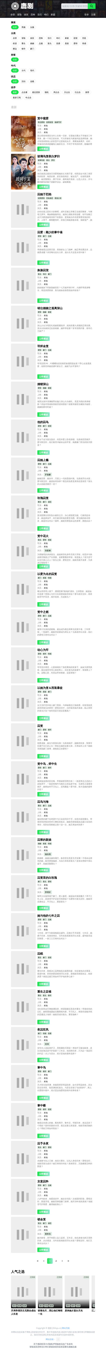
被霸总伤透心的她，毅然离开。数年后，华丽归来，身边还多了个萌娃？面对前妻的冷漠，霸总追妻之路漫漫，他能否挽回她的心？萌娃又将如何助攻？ (64, 1125)
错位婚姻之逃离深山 (50, 308)
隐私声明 (53, 1344)
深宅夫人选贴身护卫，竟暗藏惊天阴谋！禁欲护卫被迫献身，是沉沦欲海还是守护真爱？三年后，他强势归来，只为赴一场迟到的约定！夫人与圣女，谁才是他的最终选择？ (64, 1051)
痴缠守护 (58, 122)
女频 (32, 27)
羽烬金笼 (43, 346)
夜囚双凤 (43, 1029)
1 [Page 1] (49, 1261)
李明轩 (48, 892)
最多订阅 (17, 97)
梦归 (53, 160)
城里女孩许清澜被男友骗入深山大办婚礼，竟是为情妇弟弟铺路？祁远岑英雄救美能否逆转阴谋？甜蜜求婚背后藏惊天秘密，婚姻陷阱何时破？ (64, 404)
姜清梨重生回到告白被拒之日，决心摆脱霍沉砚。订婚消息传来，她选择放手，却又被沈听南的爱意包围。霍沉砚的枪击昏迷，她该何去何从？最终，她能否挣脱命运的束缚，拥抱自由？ (64, 518)
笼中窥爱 (43, 118)
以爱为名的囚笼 (47, 574)
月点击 (67, 92)
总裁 (41, 43)
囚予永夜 (43, 1143)
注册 (93, 14)
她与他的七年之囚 (48, 915)
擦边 (15, 48)
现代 (32, 70)
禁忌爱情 (41, 122)
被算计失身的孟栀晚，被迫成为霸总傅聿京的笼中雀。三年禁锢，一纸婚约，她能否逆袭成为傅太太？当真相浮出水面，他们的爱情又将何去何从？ (64, 632)
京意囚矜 (43, 1181)
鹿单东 (48, 1233)
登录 (86, 14)
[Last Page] (68, 1261)
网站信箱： (53, 1339)
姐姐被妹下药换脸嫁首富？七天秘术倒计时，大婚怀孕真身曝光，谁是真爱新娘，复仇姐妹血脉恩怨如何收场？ (63, 289)
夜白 (48, 160)
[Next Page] (62, 1261)
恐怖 (33, 14)
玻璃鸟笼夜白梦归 (48, 156)
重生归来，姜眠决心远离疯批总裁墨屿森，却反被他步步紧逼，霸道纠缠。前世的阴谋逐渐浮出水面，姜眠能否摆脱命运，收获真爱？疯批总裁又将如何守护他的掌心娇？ (64, 974)
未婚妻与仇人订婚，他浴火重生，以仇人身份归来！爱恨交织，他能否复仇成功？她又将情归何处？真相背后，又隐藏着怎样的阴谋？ (64, 1163)
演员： (40, 132)
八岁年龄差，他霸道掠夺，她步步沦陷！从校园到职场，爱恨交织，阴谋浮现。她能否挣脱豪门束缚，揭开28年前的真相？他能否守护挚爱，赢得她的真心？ (64, 1201)
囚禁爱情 (41, 198)
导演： (40, 125)
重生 (23, 43)
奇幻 (46, 14)
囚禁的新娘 (44, 840)
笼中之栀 (43, 612)
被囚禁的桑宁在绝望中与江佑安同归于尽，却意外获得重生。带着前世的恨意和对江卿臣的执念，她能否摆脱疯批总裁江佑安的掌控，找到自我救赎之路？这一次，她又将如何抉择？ (64, 822)
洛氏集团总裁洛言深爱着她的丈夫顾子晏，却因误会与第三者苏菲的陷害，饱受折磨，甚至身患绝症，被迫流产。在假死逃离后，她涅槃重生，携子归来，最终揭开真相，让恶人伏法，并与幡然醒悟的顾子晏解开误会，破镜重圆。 (64, 177)
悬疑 (67, 43)
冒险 (19, 14)
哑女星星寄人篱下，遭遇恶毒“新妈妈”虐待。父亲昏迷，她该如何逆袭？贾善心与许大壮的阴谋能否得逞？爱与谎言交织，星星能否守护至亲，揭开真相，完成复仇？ (64, 594)
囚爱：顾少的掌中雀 (50, 232)
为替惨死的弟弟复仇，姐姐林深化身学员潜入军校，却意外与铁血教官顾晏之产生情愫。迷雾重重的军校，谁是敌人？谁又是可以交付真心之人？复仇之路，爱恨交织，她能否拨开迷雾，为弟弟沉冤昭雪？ (64, 558)
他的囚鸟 (43, 422)
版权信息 (61, 1344)
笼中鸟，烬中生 (47, 764)
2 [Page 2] (56, 1261)
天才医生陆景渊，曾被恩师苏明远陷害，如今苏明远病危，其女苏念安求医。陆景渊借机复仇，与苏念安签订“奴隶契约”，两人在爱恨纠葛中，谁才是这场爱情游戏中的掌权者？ (64, 1087)
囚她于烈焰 (44, 194)
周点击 (56, 92)
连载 (32, 81)
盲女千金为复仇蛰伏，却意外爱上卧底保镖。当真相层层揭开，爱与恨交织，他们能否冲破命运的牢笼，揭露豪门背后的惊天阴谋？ (64, 442)
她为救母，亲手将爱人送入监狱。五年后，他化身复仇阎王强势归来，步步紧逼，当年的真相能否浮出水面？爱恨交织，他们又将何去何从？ (64, 1240)
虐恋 (49, 502)
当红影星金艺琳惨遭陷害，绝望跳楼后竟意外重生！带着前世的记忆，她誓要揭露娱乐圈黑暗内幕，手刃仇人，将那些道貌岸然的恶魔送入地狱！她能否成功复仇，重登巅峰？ (64, 1011)
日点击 (78, 92)
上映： (40, 129)
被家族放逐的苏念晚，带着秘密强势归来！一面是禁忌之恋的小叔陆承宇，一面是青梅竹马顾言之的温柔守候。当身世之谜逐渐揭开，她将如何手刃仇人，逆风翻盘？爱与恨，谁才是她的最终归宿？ (64, 785)
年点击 (28, 97)
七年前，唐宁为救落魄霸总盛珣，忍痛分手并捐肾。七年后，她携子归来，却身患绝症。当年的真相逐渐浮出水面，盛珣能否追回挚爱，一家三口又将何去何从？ (64, 936)
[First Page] (37, 1261)
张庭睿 (48, 550)
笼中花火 (43, 536)
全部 (12, 14)
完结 (23, 81)
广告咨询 (69, 1344)
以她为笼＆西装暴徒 (50, 688)
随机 (47, 92)
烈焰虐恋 (49, 198)
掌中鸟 (41, 1067)
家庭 (53, 14)
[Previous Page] (44, 1261)
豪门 (32, 48)
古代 (23, 70)
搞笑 (26, 14)
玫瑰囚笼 (43, 498)
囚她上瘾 (43, 460)
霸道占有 (58, 198)
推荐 (87, 92)
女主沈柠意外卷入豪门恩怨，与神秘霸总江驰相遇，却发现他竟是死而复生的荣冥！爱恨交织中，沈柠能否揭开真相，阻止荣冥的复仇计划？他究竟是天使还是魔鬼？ (64, 708)
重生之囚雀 (44, 991)
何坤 (47, 1044)
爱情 (75, 43)
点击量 (24, 92)
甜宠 (75, 38)
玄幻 (39, 14)
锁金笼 (41, 1219)
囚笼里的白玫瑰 (47, 877)
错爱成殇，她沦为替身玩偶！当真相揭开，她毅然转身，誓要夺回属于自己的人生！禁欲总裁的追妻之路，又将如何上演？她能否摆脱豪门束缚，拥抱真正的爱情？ (64, 746)
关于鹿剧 (37, 1344)
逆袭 (58, 43)
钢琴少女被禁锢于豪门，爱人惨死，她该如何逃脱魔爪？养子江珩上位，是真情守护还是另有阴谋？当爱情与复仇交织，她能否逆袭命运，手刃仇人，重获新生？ (64, 899)
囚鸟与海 (43, 802)
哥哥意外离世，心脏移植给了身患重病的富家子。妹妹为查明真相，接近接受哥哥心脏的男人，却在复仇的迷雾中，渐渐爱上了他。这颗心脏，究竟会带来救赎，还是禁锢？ (64, 670)
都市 (23, 48)
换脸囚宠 (43, 270)
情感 (84, 43)
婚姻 (32, 43)
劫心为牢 (43, 650)
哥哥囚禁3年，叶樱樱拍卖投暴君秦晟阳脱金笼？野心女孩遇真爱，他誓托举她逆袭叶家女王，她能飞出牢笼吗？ (64, 365)
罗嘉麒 (48, 474)
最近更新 (36, 92)
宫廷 (84, 38)
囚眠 (40, 953)
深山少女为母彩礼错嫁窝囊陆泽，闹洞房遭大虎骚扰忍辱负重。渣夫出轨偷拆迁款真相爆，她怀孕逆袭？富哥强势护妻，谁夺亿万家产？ (64, 328)
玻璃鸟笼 (41, 160)
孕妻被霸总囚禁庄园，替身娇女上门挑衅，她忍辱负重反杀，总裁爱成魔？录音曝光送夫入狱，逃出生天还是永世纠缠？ (64, 251)
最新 (15, 92)
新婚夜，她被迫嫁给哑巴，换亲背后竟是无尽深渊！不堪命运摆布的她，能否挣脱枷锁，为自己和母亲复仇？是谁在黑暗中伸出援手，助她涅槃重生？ (64, 861)
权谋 (15, 43)
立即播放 (43, 148)
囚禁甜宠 (49, 122)
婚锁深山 (43, 384)
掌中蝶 (41, 1105)
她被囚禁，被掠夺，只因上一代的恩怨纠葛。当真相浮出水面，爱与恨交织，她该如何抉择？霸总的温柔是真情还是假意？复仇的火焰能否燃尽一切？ (64, 481)
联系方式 (45, 1344)
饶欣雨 (48, 854)
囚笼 (40, 726)
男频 (23, 27)
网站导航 (66, 1328)
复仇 (49, 43)
